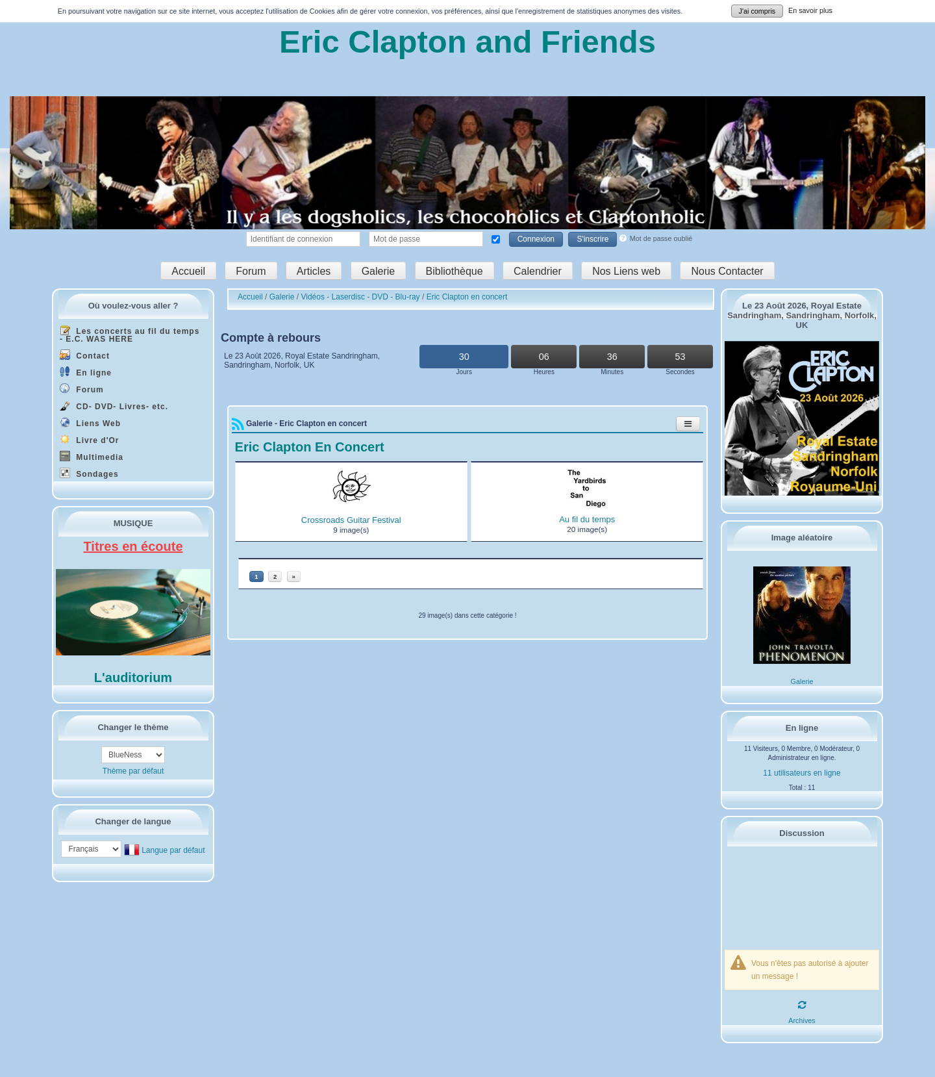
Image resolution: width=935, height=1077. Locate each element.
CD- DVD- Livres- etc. (114, 405)
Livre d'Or (89, 439)
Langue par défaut (173, 849)
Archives (801, 1020)
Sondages (89, 473)
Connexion (536, 239)
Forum (251, 270)
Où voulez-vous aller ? (133, 305)
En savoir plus (810, 10)
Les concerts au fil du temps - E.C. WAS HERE (129, 334)
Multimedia (91, 456)
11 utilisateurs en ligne (801, 773)
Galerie (378, 270)
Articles (313, 270)
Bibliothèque (454, 270)
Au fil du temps (587, 519)
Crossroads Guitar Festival (351, 520)
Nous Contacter (727, 270)
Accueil (188, 270)
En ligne (86, 371)
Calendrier (538, 270)
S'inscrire (592, 239)
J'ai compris (757, 11)
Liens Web (90, 422)
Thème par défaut (133, 771)
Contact (85, 355)
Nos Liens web (626, 270)
